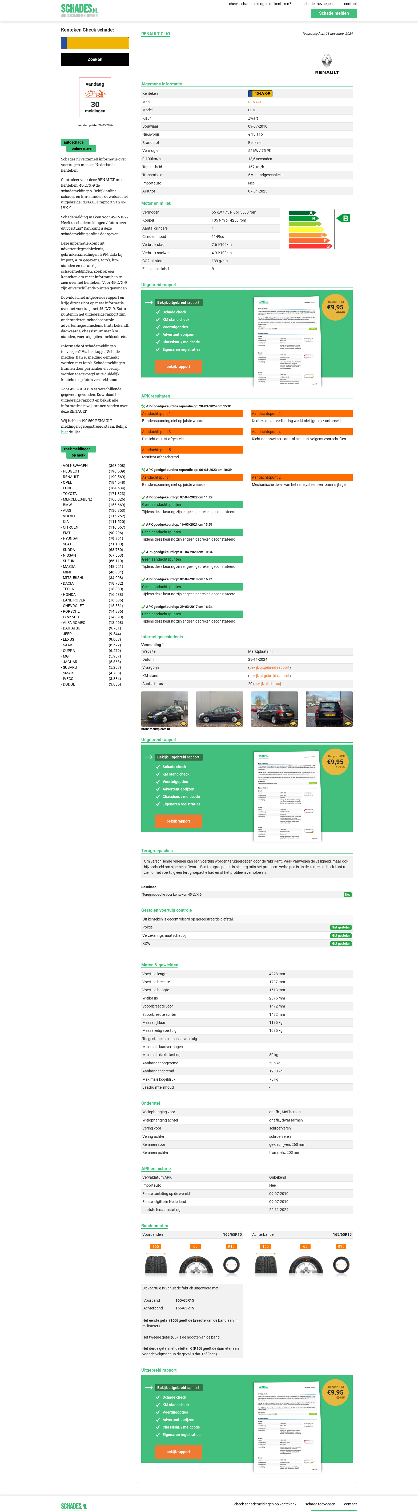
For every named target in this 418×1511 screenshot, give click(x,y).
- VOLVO (93, 516)
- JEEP (91, 634)
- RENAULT (93, 477)
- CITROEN (93, 527)
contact (350, 4)
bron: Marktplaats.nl (155, 729)
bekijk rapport (178, 366)
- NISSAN (92, 555)
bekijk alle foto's (267, 684)
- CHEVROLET (92, 606)
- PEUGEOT (93, 471)
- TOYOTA (93, 494)
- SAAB (91, 645)
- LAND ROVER (92, 600)
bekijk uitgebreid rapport (270, 667)
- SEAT (92, 544)
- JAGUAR (91, 662)
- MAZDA (92, 566)
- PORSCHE (92, 611)
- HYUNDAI (92, 538)
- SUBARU (91, 667)
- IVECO (91, 679)
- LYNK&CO (92, 617)
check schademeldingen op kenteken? (260, 4)
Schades (79, 10)
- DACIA (92, 583)
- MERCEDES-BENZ (93, 499)
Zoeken (95, 59)
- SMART (91, 673)
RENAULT (256, 102)
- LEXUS (91, 639)
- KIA (93, 522)
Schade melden (334, 13)
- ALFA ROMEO (92, 622)
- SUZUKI (92, 561)
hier (64, 431)
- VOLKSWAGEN (93, 466)
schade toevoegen (318, 4)
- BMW (93, 505)
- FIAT (92, 533)
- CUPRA (91, 651)
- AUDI (93, 510)
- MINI (92, 572)
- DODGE (91, 684)
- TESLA (92, 589)
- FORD (93, 488)
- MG (91, 656)
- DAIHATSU (91, 628)
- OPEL (93, 482)
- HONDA (92, 594)
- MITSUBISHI (92, 578)
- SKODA (92, 550)
